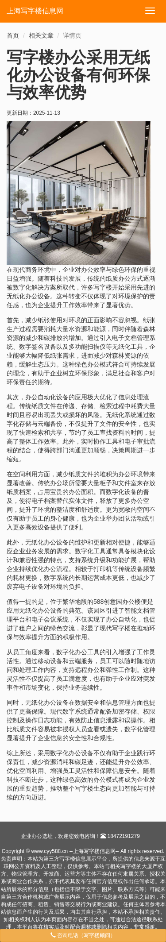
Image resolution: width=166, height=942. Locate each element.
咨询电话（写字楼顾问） (83, 935)
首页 (13, 35)
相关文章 (41, 35)
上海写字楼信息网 (35, 11)
